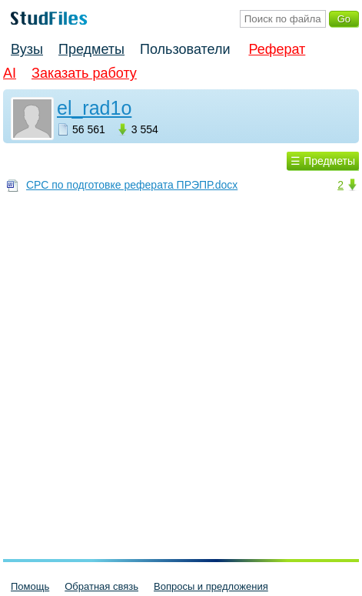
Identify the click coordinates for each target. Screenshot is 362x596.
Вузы (27, 49)
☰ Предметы (323, 161)
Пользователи (185, 49)
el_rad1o (94, 108)
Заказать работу (84, 73)
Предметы (91, 49)
